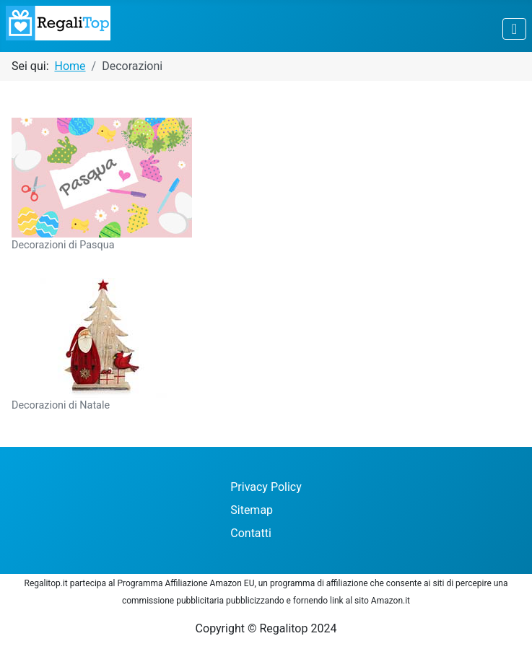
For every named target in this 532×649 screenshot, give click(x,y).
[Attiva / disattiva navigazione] (514, 29)
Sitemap (251, 510)
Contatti (250, 533)
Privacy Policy (266, 487)
